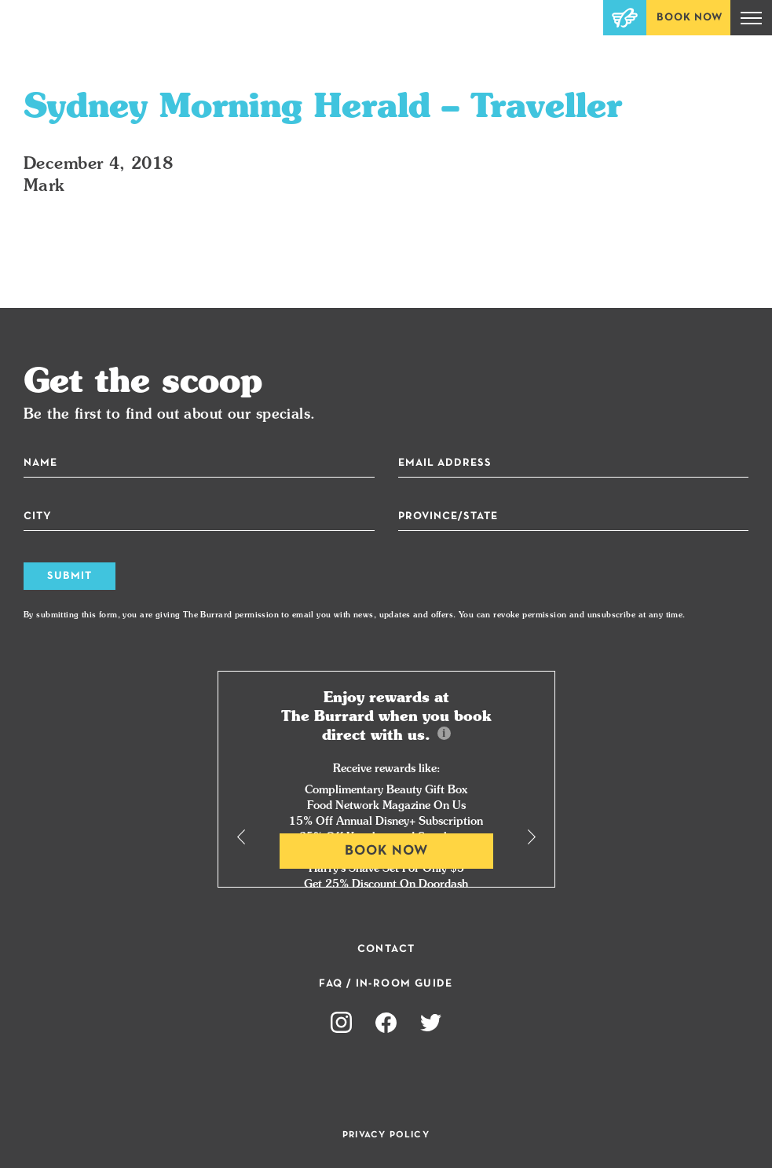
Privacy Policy (386, 1135)
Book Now (690, 18)
